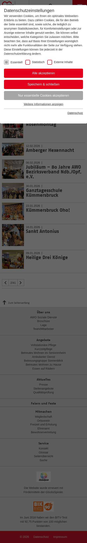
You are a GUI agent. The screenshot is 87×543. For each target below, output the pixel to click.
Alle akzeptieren (43, 73)
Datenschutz (75, 113)
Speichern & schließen (43, 84)
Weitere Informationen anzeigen (43, 104)
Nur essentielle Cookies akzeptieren (43, 95)
